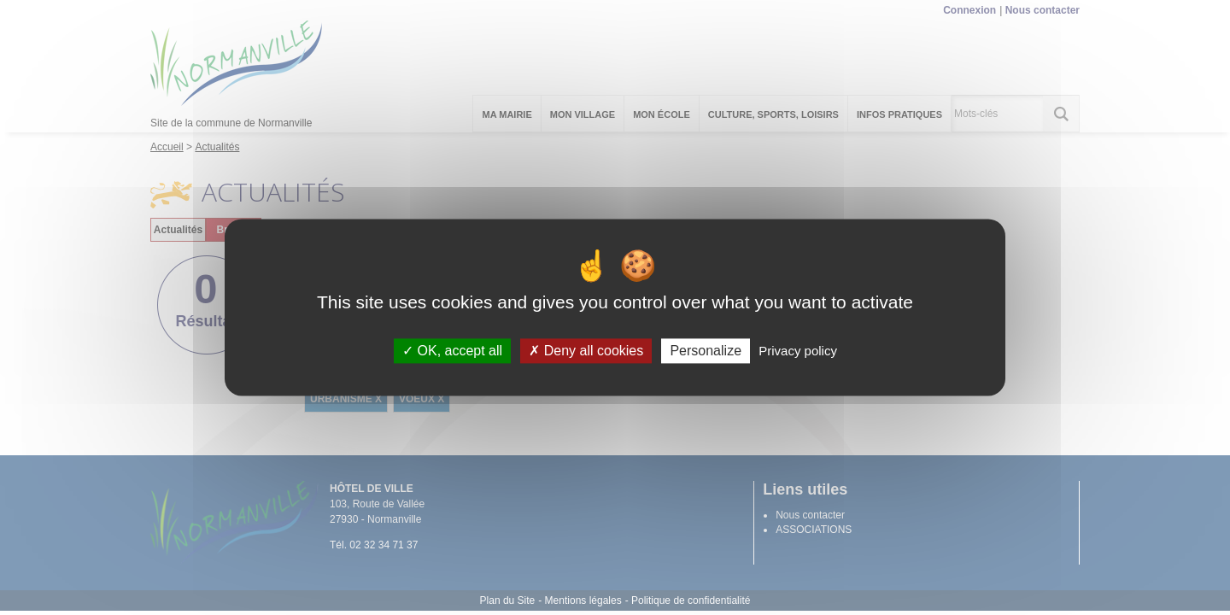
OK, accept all (452, 350)
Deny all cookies (586, 350)
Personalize (705, 350)
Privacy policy (797, 350)
